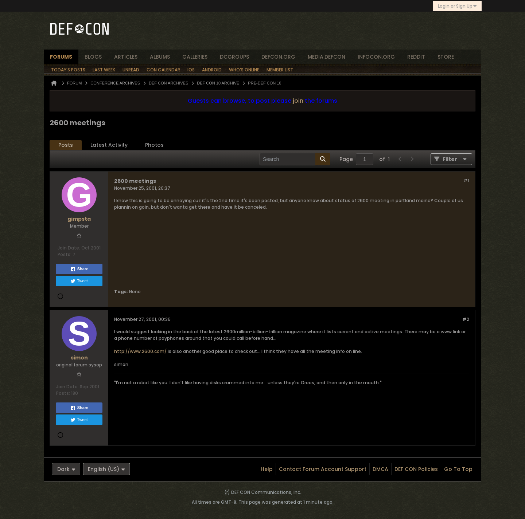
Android (212, 70)
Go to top (458, 469)
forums (61, 56)
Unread (130, 70)
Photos (154, 145)
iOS (191, 70)
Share (79, 269)
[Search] (295, 159)
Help (267, 469)
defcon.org (278, 56)
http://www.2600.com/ (140, 351)
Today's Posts (68, 70)
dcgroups (234, 56)
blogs (93, 56)
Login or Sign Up (457, 6)
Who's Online (244, 70)
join (298, 101)
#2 (465, 319)
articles (125, 56)
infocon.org (376, 56)
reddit (416, 56)
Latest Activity (109, 145)
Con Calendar (163, 70)
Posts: (64, 254)
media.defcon (326, 56)
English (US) (106, 469)
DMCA (380, 469)
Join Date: (69, 248)
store (446, 56)
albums (160, 56)
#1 (466, 180)
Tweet (79, 281)
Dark (66, 469)
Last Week (104, 70)
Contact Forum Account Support (322, 469)
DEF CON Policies (416, 469)
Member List (280, 70)
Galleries (194, 56)
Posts (65, 145)
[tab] (66, 145)
